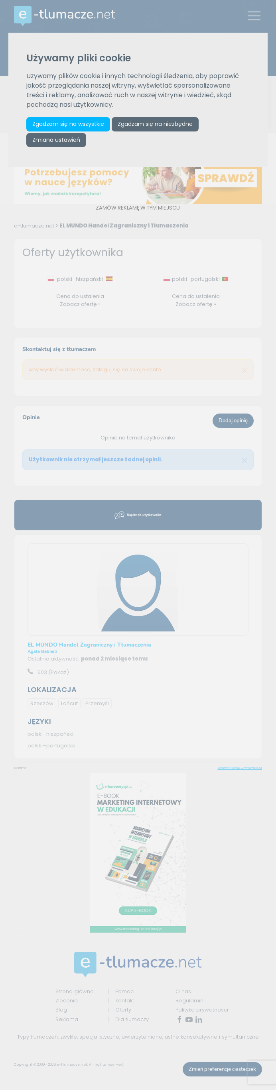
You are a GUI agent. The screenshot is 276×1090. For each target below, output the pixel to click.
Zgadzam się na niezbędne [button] (155, 124)
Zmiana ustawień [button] (57, 140)
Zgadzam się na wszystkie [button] (68, 124)
